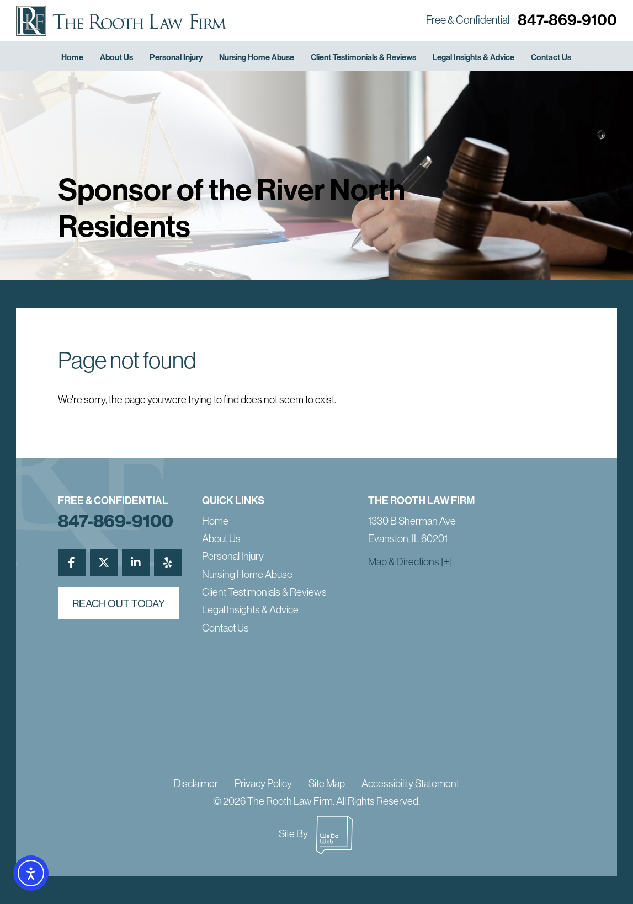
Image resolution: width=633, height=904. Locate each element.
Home (72, 57)
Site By (316, 833)
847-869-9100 (567, 19)
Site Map (326, 783)
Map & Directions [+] (410, 561)
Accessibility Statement (410, 783)
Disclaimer (196, 783)
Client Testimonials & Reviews (363, 57)
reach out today (118, 603)
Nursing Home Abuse (256, 57)
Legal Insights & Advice (473, 57)
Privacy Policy (263, 783)
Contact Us (551, 57)
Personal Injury (176, 57)
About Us (116, 57)
